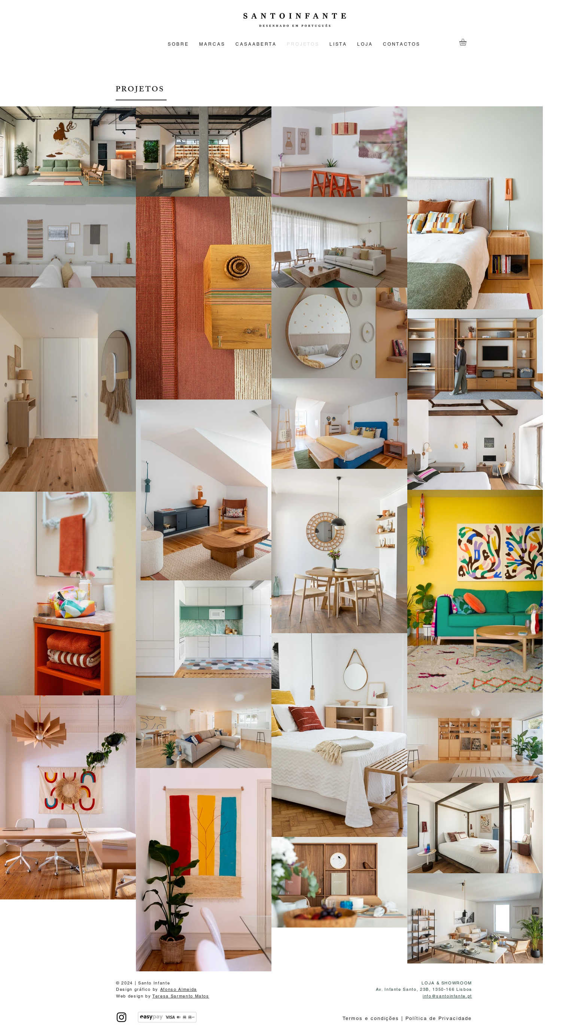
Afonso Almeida (178, 989)
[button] (467, 42)
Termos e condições (372, 1018)
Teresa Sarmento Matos (180, 996)
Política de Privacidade (437, 1018)
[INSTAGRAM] (121, 1017)
